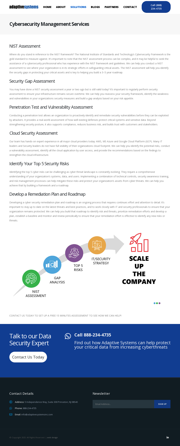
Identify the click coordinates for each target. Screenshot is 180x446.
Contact (130, 7)
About (61, 7)
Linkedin (167, 437)
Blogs (95, 7)
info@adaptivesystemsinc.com (37, 414)
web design (52, 437)
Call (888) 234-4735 (156, 6)
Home (47, 7)
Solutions (78, 7)
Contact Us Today (28, 357)
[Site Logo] (23, 7)
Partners (112, 7)
